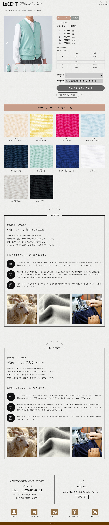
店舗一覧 (81, 497)
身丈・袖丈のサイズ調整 (67, 95)
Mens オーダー (63, 18)
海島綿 (75, 18)
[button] (6, 44)
